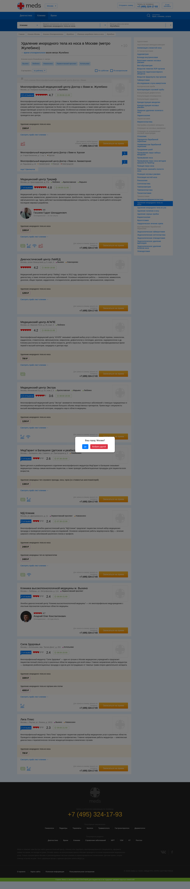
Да (85, 447)
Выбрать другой (99, 447)
